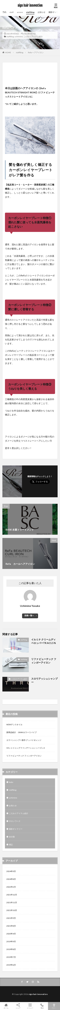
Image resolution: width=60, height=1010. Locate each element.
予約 (4, 12)
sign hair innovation (30, 5)
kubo (11, 782)
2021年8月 (11, 926)
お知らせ (41, 12)
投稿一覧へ (29, 615)
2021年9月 (11, 918)
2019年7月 (11, 957)
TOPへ (54, 1006)
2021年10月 (11, 910)
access (20, 12)
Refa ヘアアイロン (36, 52)
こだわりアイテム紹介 (33, 36)
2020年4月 (11, 933)
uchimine (19, 36)
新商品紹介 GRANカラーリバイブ (21, 732)
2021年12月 (11, 894)
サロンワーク (14, 821)
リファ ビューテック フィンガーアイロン (43, 661)
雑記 (11, 844)
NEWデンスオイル (14, 724)
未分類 (12, 837)
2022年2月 (11, 887)
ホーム (6, 1006)
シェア (18, 1006)
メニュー (30, 1006)
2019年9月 (11, 941)
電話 (42, 1006)
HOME (8, 52)
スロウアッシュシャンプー (44, 680)
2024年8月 (11, 879)
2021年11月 (11, 902)
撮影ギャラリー (15, 829)
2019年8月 (11, 949)
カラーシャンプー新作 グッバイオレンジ (23, 740)
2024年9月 (11, 871)
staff (11, 12)
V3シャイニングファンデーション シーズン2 (25, 748)
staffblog (30, 12)
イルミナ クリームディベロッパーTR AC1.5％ (43, 641)
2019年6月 (11, 965)
